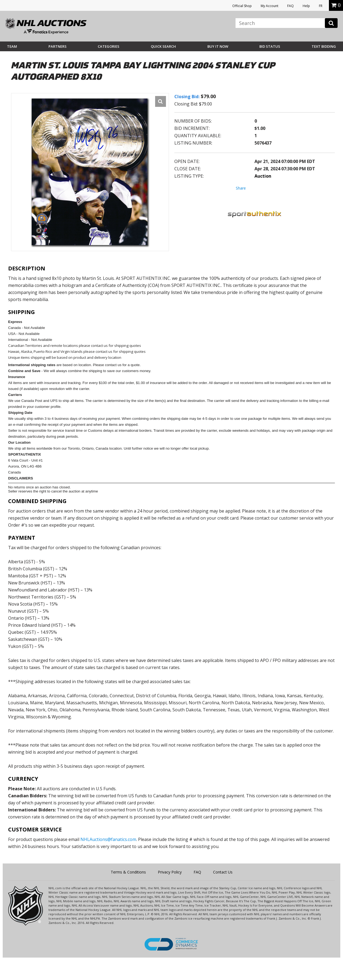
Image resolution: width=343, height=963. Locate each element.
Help (306, 6)
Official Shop (242, 6)
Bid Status (269, 46)
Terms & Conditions (128, 872)
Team (12, 46)
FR (320, 6)
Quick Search (163, 46)
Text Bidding (324, 46)
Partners (57, 46)
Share (241, 188)
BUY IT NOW (217, 46)
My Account (269, 6)
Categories (108, 46)
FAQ (290, 6)
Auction (262, 176)
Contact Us (223, 872)
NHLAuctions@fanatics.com (108, 839)
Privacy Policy (170, 872)
